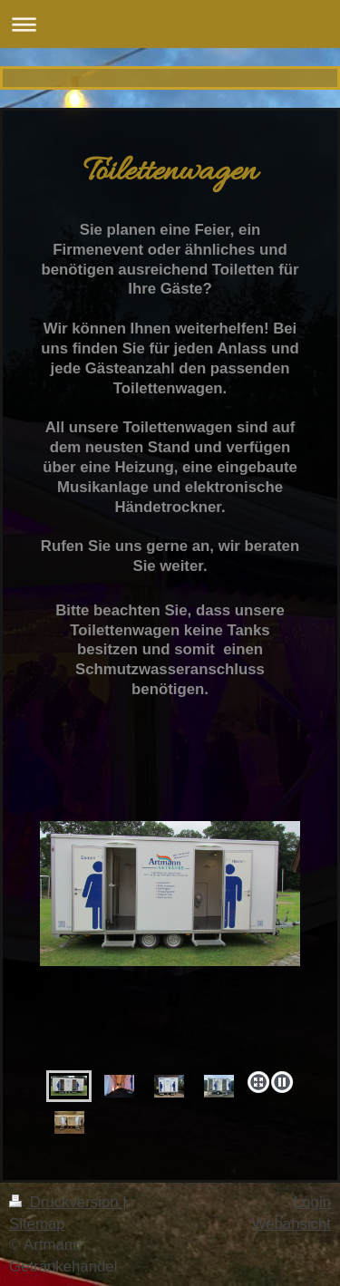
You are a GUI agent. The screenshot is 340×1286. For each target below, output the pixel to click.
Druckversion (65, 1202)
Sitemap (37, 1224)
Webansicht (291, 1224)
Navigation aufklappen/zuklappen (170, 24)
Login (312, 1202)
